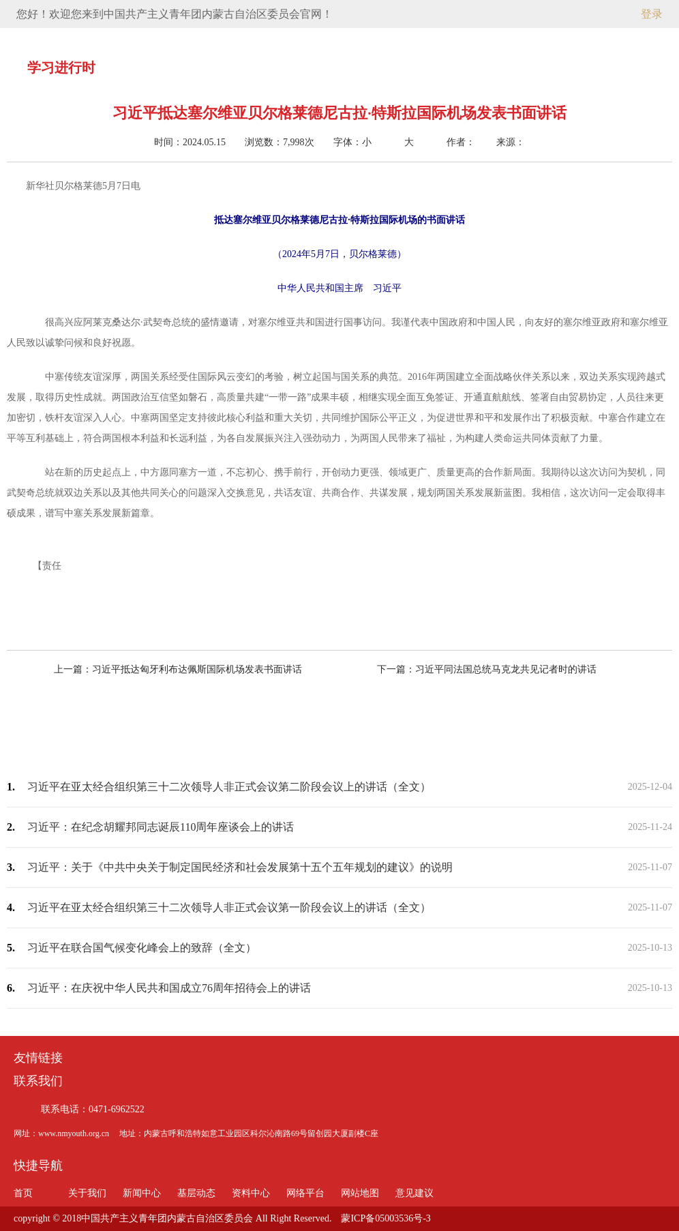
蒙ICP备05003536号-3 (385, 1218)
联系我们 (38, 1081)
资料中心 (400, 40)
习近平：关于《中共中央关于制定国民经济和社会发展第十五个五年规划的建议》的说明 (240, 867)
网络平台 (461, 40)
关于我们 (218, 40)
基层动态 (339, 40)
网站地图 (360, 1193)
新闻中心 (279, 40)
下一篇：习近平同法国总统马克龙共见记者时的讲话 (475, 669)
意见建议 (521, 40)
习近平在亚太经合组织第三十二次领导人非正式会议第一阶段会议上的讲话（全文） (229, 907)
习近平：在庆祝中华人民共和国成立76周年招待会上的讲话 (169, 988)
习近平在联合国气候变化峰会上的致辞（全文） (141, 947)
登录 (652, 14)
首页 (157, 40)
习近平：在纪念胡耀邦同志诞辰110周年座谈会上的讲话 (160, 827)
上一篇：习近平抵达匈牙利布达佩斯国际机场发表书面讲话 (190, 669)
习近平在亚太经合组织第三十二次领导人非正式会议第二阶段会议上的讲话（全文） (229, 786)
